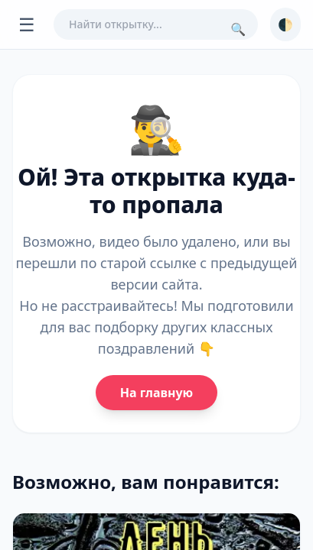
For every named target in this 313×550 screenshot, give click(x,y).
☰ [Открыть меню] (26, 24)
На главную (156, 392)
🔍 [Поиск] (238, 29)
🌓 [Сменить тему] (285, 24)
